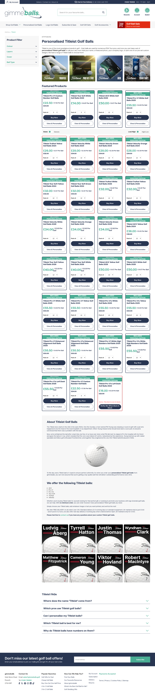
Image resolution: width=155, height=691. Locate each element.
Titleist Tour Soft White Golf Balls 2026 (81, 97)
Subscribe (140, 659)
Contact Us (46, 2)
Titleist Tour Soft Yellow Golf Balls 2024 (53, 185)
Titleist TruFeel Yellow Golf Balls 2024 (52, 145)
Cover (22, 57)
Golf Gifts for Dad (47, 677)
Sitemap (125, 680)
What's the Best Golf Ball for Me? (75, 686)
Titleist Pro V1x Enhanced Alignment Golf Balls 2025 (82, 343)
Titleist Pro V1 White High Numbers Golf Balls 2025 (110, 342)
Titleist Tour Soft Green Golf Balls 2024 (81, 185)
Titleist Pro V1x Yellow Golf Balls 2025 (136, 302)
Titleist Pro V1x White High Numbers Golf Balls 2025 (137, 343)
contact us (64, 515)
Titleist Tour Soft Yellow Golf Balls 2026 (53, 263)
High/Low (145, 132)
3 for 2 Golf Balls (47, 689)
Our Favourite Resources (73, 680)
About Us (55, 2)
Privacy (107, 680)
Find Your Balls (69, 677)
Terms (101, 680)
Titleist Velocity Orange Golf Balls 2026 (81, 223)
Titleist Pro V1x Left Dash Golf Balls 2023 (110, 385)
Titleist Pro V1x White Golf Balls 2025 (108, 302)
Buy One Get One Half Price (51, 683)
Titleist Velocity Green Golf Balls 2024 (108, 145)
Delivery (39, 2)
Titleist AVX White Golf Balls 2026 (109, 97)
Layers (22, 51)
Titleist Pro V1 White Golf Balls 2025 (137, 99)
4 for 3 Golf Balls (47, 686)
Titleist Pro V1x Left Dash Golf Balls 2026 (54, 382)
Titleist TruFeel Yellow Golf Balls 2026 (136, 183)
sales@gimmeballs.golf (31, 677)
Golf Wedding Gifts (70, 689)
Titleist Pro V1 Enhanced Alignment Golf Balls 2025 (53, 343)
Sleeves (56, 132)
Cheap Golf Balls (47, 680)
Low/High (132, 132)
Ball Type (22, 62)
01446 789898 (130, 2)
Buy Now (54, 117)
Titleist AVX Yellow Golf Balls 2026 (109, 263)
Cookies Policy (116, 680)
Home (7, 32)
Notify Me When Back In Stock (110, 406)
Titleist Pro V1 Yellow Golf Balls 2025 (82, 302)
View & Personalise (54, 123)
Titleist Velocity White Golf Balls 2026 (52, 223)
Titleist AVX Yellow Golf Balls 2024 (137, 225)
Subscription (93, 677)
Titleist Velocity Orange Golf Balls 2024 (137, 145)
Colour (22, 46)
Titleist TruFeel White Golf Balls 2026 (108, 183)
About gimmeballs (70, 683)
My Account (93, 674)
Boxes (45, 132)
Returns (91, 683)
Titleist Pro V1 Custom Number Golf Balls (52, 97)
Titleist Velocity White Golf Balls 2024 (80, 145)
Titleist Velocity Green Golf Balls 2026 (108, 223)
